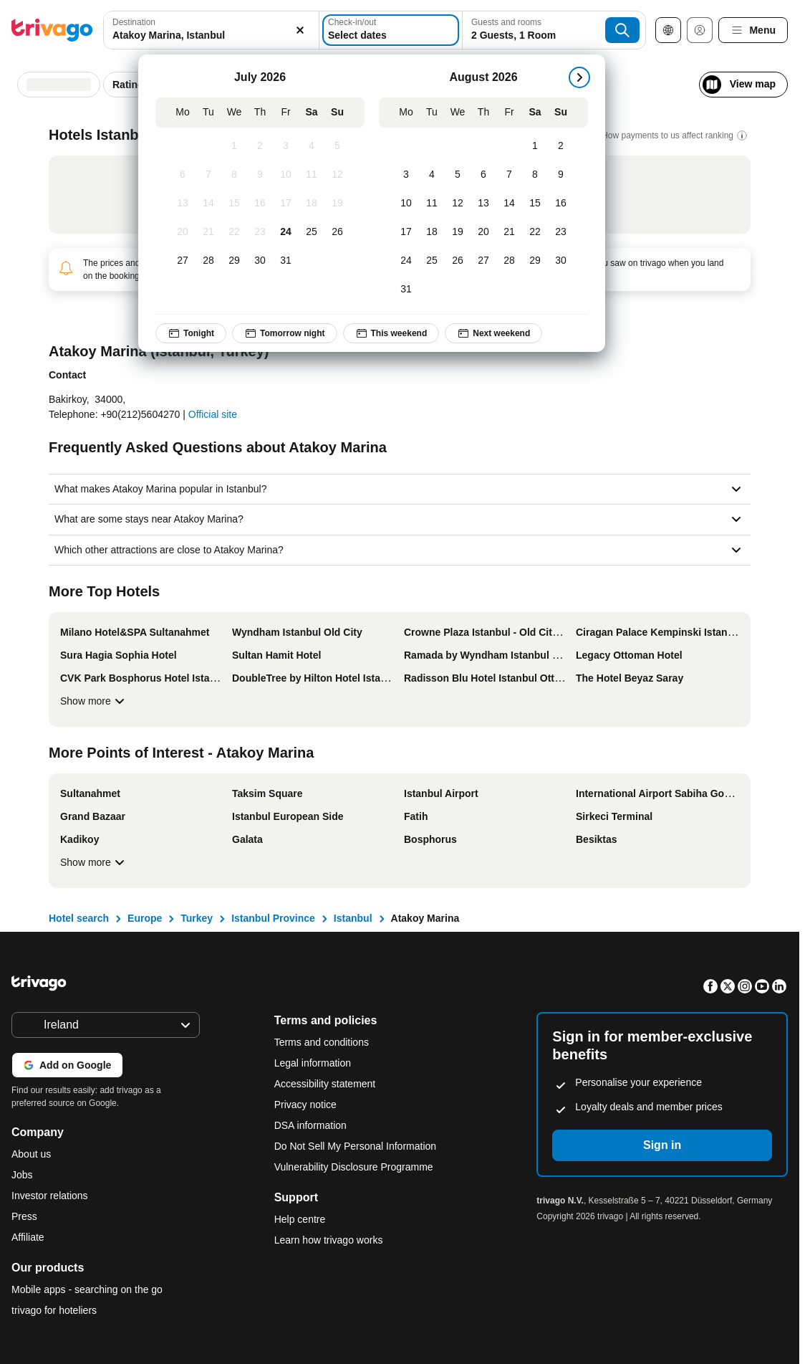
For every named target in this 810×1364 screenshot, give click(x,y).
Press (24, 1216)
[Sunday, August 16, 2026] (561, 203)
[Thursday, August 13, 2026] (483, 203)
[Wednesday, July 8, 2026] (234, 175)
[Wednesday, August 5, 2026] (458, 175)
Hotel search (79, 918)
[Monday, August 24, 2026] (406, 261)
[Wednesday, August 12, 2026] (458, 203)
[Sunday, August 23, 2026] (561, 232)
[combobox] (211, 30)
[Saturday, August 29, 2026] (535, 261)
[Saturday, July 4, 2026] (311, 146)
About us (31, 1154)
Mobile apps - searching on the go (87, 1289)
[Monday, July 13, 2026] (183, 203)
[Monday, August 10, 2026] (406, 203)
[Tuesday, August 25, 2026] (432, 261)
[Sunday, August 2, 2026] (561, 146)
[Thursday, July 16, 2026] (260, 203)
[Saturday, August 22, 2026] (535, 232)
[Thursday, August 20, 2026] (483, 232)
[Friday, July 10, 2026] (286, 175)
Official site (212, 414)
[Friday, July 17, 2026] (286, 203)
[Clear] (300, 30)
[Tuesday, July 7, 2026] (208, 175)
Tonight (191, 333)
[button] (211, 30)
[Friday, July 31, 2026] (286, 261)
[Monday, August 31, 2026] (406, 289)
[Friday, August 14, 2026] (509, 203)
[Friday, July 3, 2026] (286, 146)
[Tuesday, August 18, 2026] (432, 232)
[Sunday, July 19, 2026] (337, 203)
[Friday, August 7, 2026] (509, 175)
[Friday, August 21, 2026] (509, 232)
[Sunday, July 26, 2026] (337, 232)
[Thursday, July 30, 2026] (260, 261)
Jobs (22, 1175)
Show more (94, 701)
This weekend (391, 333)
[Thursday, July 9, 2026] (260, 175)
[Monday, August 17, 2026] (406, 232)
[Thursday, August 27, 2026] (483, 261)
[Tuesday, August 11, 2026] (432, 203)
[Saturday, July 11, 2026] (311, 175)
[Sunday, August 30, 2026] (561, 261)
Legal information (312, 1063)
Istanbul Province (273, 918)
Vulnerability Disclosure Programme (353, 1167)
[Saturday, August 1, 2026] (535, 146)
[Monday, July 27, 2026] (183, 261)
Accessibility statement (325, 1083)
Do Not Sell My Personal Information (356, 1146)
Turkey (196, 918)
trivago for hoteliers (54, 1310)
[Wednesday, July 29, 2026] (234, 261)
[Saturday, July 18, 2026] (311, 203)
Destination (133, 22)
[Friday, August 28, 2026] (509, 261)
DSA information (310, 1125)
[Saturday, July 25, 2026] (311, 232)
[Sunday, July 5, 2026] (337, 146)
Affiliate (27, 1237)
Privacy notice (305, 1104)
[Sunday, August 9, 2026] (561, 175)
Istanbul (353, 918)
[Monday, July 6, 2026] (183, 175)
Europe (144, 918)
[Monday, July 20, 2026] (183, 232)
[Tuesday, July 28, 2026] (208, 261)
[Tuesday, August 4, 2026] (432, 175)
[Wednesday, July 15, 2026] (234, 203)
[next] (579, 77)
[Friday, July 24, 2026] (286, 232)
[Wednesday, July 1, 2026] (234, 146)
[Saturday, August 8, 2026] (535, 175)
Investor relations (49, 1195)
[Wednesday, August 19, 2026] (458, 232)
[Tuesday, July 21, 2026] (208, 232)
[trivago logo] (52, 30)
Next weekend (493, 333)
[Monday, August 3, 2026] (406, 175)
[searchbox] (211, 35)
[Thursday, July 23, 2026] (260, 232)
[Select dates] (390, 30)
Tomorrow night (284, 333)
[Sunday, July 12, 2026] (337, 175)
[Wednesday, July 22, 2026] (234, 232)
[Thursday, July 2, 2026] (260, 146)
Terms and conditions (321, 1042)
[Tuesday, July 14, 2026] (208, 203)
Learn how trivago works (328, 1240)
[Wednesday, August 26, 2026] (458, 261)
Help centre (300, 1219)
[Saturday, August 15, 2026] (535, 203)
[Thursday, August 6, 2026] (483, 175)
